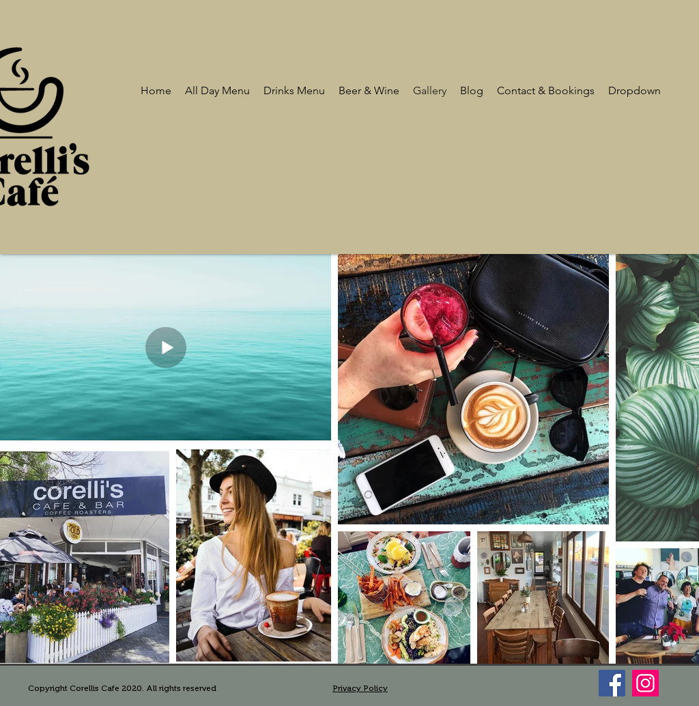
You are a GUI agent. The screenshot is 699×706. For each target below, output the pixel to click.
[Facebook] (612, 683)
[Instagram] (645, 683)
